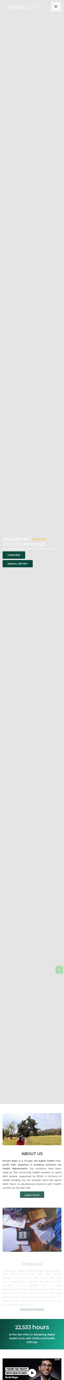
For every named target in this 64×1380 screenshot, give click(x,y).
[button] (56, 6)
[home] (24, 7)
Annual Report (17, 563)
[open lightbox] (32, 1373)
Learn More (32, 1196)
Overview (13, 555)
